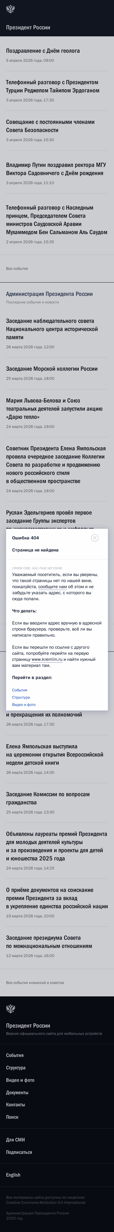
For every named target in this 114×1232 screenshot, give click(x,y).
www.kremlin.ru (47, 659)
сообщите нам (52, 587)
